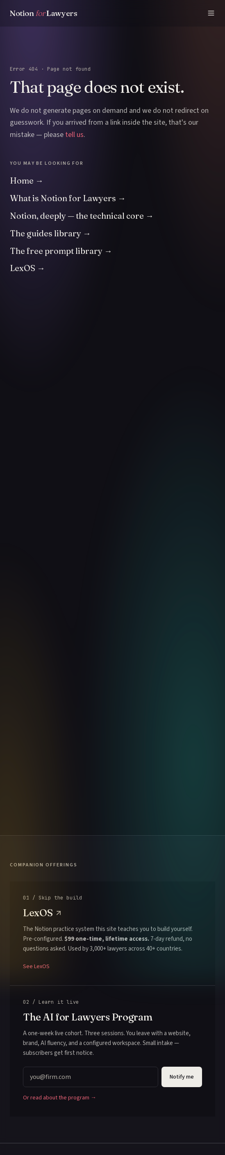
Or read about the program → (59, 1098)
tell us (74, 135)
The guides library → (50, 233)
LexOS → (27, 268)
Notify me (182, 1077)
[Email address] (90, 1077)
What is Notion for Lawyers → (68, 198)
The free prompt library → (61, 251)
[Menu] (211, 13)
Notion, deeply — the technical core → (82, 216)
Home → (26, 180)
